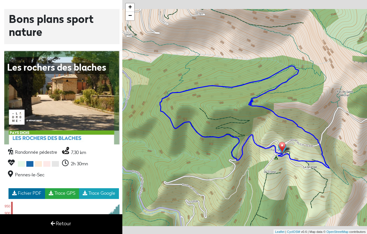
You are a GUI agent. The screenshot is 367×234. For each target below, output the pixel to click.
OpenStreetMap (338, 231)
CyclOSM (293, 231)
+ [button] (130, 7)
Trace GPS (62, 193)
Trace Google (99, 193)
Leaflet (279, 231)
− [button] (130, 16)
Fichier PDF (26, 193)
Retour (61, 223)
